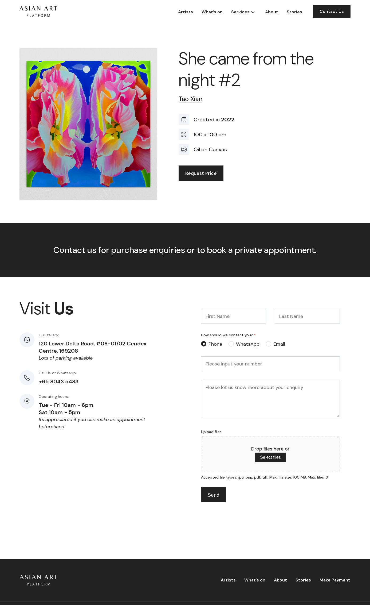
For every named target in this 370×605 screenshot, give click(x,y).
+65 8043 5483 (58, 381)
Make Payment (335, 580)
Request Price (201, 173)
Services (240, 12)
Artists (185, 12)
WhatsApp (247, 344)
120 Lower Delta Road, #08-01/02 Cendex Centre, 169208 (93, 347)
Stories (294, 12)
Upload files (211, 431)
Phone (215, 344)
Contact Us (332, 11)
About (271, 12)
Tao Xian (190, 99)
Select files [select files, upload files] (270, 457)
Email (279, 344)
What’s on (212, 12)
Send (213, 495)
